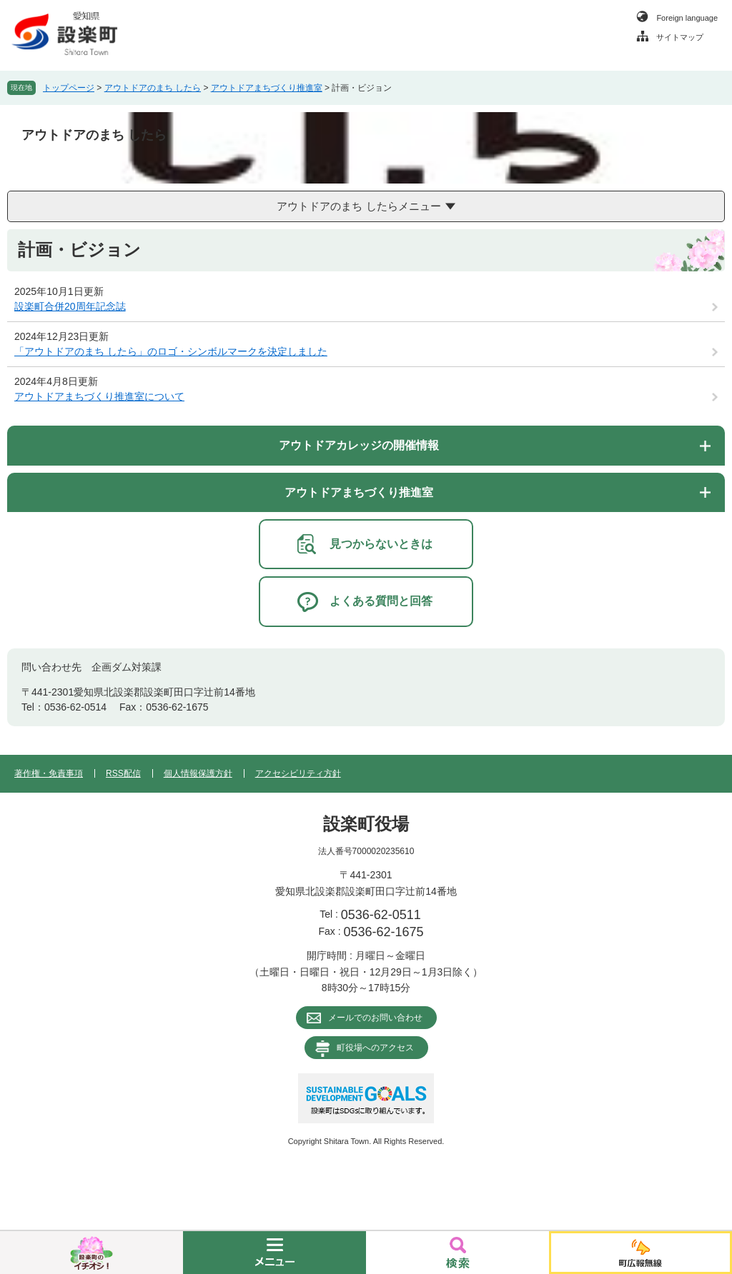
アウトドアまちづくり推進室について (99, 396)
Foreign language (687, 18)
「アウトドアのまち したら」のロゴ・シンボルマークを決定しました (170, 351)
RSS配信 (123, 773)
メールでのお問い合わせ (375, 1018)
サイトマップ (679, 37)
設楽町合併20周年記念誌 (70, 306)
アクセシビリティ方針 (298, 773)
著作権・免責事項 (48, 773)
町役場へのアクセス (375, 1048)
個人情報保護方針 (198, 773)
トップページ (68, 88)
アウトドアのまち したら (152, 88)
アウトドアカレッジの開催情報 (359, 445)
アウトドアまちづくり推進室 (266, 88)
